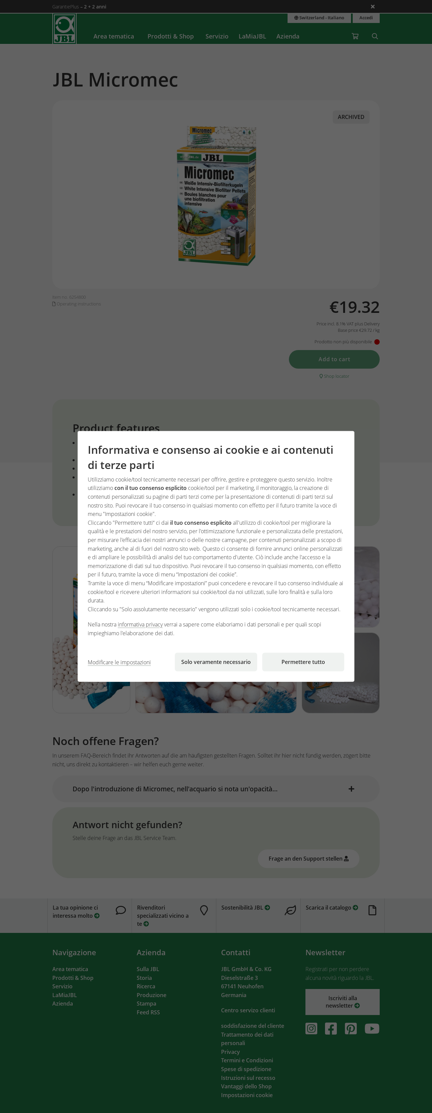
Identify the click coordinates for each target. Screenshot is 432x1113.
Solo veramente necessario (216, 662)
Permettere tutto (303, 662)
